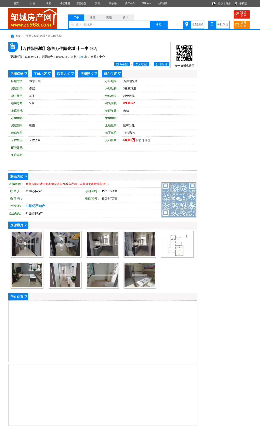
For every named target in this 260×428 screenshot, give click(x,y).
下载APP (146, 3)
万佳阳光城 (55, 36)
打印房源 (161, 64)
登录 (220, 3)
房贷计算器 (143, 140)
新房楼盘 (81, 3)
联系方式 (63, 74)
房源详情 (16, 74)
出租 (48, 3)
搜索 (158, 24)
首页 (16, 3)
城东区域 (39, 36)
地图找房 (197, 24)
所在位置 (110, 74)
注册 (228, 3)
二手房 (27, 36)
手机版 (243, 3)
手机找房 (222, 24)
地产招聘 (162, 3)
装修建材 (114, 3)
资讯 (97, 3)
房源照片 (86, 74)
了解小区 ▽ (42, 74)
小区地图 (65, 3)
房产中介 (130, 3)
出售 (32, 3)
